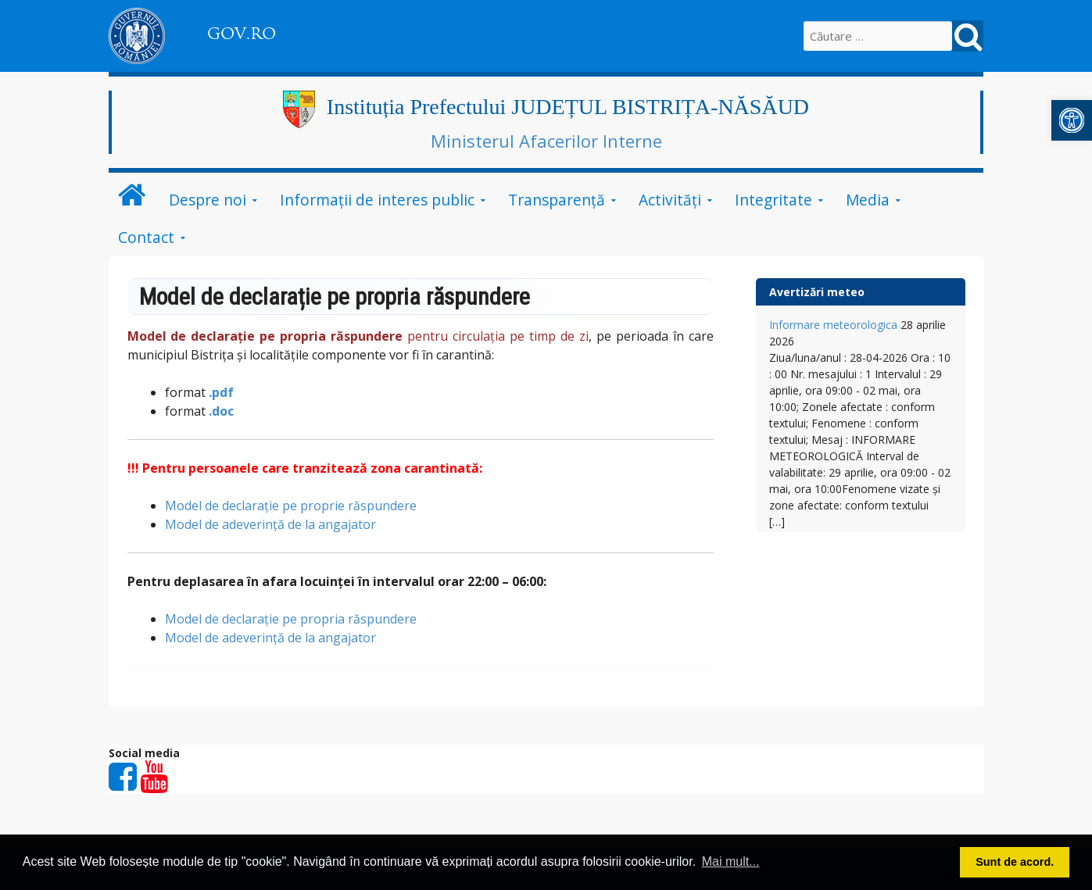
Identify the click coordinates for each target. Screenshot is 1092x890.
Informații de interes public (377, 199)
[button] (1071, 120)
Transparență (556, 199)
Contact (146, 237)
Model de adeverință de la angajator (270, 524)
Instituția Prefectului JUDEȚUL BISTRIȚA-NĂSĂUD (568, 107)
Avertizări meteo (817, 291)
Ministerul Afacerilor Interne (546, 140)
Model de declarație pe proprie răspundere (291, 505)
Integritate (773, 199)
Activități (670, 199)
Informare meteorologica (833, 324)
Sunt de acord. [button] (1015, 862)
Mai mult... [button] (731, 861)
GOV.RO (241, 33)
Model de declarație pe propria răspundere (291, 618)
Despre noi (207, 199)
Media (868, 199)
